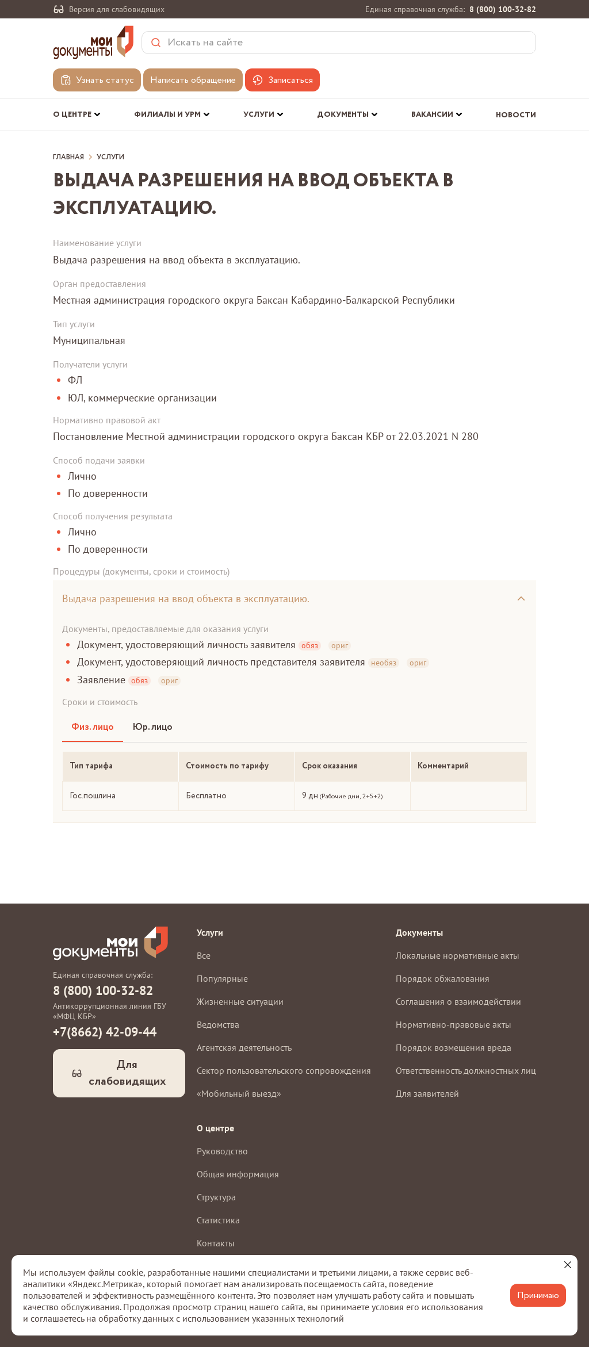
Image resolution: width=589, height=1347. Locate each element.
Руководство (222, 1151)
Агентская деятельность (244, 1047)
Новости (516, 115)
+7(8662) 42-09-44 (104, 1032)
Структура (216, 1197)
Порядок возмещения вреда (453, 1047)
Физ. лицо (92, 727)
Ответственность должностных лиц (466, 1070)
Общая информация (238, 1174)
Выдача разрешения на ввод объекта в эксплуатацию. (185, 598)
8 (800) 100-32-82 (502, 9)
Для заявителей (427, 1093)
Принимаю (538, 1295)
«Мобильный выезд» (239, 1093)
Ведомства (218, 1024)
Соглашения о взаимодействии (458, 1001)
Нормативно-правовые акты (453, 1024)
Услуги (110, 158)
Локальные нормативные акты (457, 955)
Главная (68, 158)
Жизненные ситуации (240, 1001)
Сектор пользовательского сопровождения (284, 1070)
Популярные (222, 978)
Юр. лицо (152, 727)
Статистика (218, 1220)
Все (204, 955)
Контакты (216, 1243)
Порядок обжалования (442, 978)
